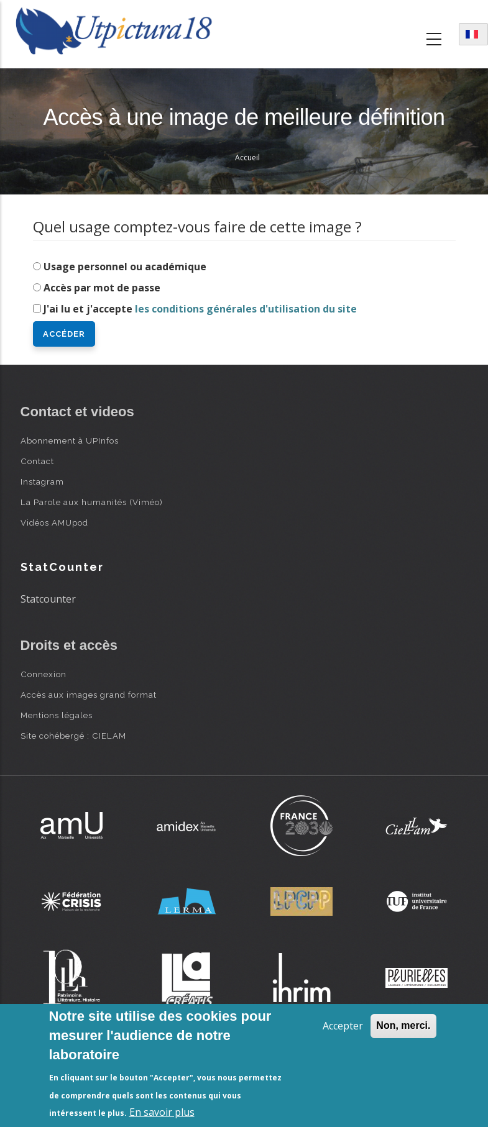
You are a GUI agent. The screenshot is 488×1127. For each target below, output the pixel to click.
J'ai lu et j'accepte (200, 309)
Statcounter (48, 599)
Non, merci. (403, 1025)
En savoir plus (162, 1112)
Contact (37, 461)
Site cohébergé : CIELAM (73, 736)
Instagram (42, 481)
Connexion (44, 674)
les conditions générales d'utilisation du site (246, 309)
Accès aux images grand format (89, 695)
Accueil (247, 157)
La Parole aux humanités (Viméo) (92, 502)
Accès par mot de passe (102, 287)
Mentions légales (57, 715)
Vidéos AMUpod (54, 522)
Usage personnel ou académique (125, 266)
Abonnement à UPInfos (70, 440)
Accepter (343, 1026)
